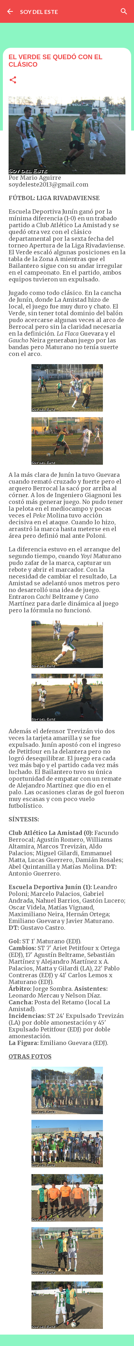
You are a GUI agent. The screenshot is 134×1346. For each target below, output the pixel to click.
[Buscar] (124, 11)
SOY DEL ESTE (39, 11)
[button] (13, 80)
